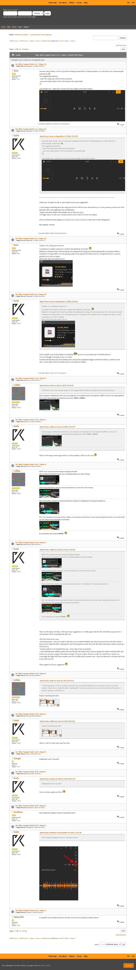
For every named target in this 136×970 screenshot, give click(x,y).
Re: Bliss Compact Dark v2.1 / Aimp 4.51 (31, 64)
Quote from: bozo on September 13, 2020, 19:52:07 (59, 136)
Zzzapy (17, 758)
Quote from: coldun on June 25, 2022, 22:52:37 (57, 427)
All (20, 49)
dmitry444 (19, 917)
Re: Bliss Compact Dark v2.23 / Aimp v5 (31, 378)
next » (125, 45)
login (9, 10)
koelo (16, 135)
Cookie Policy (45, 965)
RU (128, 3)
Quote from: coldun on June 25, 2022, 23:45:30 (57, 550)
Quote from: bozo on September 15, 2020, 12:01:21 (59, 301)
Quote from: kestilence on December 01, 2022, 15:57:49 (60, 833)
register (15, 10)
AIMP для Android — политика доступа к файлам (32, 35)
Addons (72, 3)
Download (63, 3)
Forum (79, 3)
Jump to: (97, 944)
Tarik (66, 41)
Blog (85, 3)
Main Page (53, 3)
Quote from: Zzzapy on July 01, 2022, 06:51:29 (57, 779)
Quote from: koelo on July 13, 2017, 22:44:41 (57, 385)
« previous (119, 45)
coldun (17, 385)
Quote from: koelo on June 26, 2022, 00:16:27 (57, 681)
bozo (16, 71)
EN (133, 3)
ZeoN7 (62, 41)
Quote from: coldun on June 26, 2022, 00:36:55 (57, 721)
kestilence (18, 812)
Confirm (129, 966)
